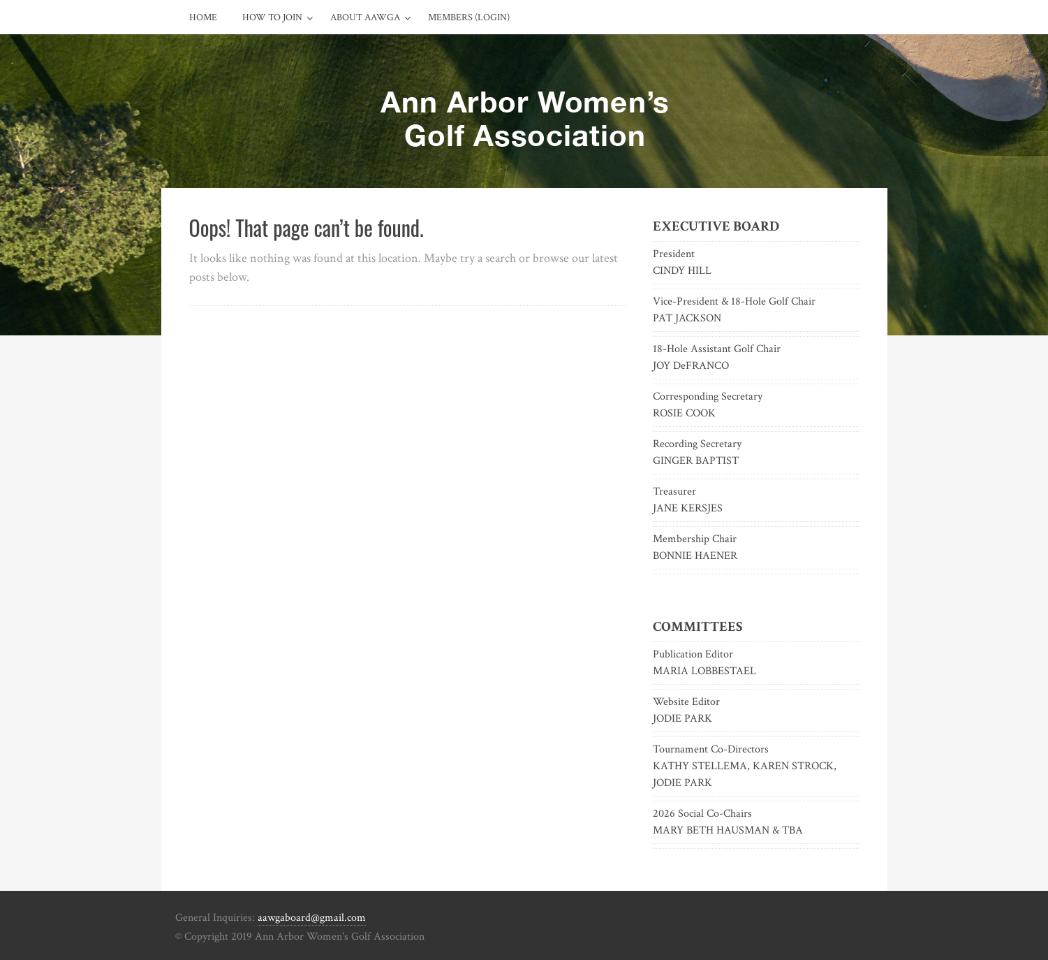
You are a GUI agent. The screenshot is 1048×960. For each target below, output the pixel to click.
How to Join (272, 17)
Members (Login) (469, 17)
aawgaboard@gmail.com (312, 917)
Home (203, 17)
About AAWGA (365, 17)
